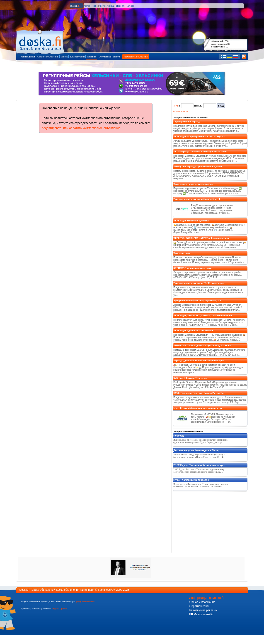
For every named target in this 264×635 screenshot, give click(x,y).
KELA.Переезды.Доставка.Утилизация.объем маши (200, 151)
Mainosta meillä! (201, 614)
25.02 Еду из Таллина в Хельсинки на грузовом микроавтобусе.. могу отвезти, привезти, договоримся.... (198, 470)
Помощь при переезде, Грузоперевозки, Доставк (198, 166)
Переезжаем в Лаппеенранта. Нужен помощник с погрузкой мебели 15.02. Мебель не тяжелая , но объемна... (200, 485)
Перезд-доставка (181, 253)
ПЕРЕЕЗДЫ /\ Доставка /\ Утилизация (193, 330)
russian (75, 5)
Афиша (110, 5)
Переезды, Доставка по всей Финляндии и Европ (198, 360)
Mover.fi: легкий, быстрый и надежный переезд (197, 408)
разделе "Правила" (60, 608)
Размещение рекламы (203, 610)
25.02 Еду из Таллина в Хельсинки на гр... (199, 465)
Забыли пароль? (181, 111)
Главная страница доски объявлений (40, 41)
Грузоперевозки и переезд (186, 121)
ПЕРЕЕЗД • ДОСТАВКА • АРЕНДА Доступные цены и (201, 238)
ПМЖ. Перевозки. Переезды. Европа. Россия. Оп (198, 393)
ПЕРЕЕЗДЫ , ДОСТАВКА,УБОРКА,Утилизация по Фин (202, 315)
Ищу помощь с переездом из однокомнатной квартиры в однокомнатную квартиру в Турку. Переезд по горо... (200, 441)
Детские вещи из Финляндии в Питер (196, 450)
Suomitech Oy (106, 589)
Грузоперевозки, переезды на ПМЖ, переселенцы (198, 283)
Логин (176, 105)
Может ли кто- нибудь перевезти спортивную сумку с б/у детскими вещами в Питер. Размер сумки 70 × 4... (199, 455)
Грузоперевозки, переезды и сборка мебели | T (196, 199)
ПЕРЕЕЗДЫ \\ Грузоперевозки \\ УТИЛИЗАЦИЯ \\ (199, 136)
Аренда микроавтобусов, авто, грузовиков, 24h (197, 300)
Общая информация (202, 602)
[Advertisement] (207, 520)
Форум (86, 5)
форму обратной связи (85, 601)
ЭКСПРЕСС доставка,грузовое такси (192, 268)
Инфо (94, 5)
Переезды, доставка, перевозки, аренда (193, 184)
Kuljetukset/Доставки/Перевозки (190, 378)
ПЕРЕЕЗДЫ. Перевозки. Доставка (191, 220)
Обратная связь (199, 606)
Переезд (178, 435)
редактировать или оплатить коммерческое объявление (81, 128)
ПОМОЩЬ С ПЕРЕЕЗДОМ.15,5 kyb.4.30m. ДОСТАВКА (202, 345)
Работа (130, 5)
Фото (102, 5)
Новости (120, 5)
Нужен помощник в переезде (191, 480)
